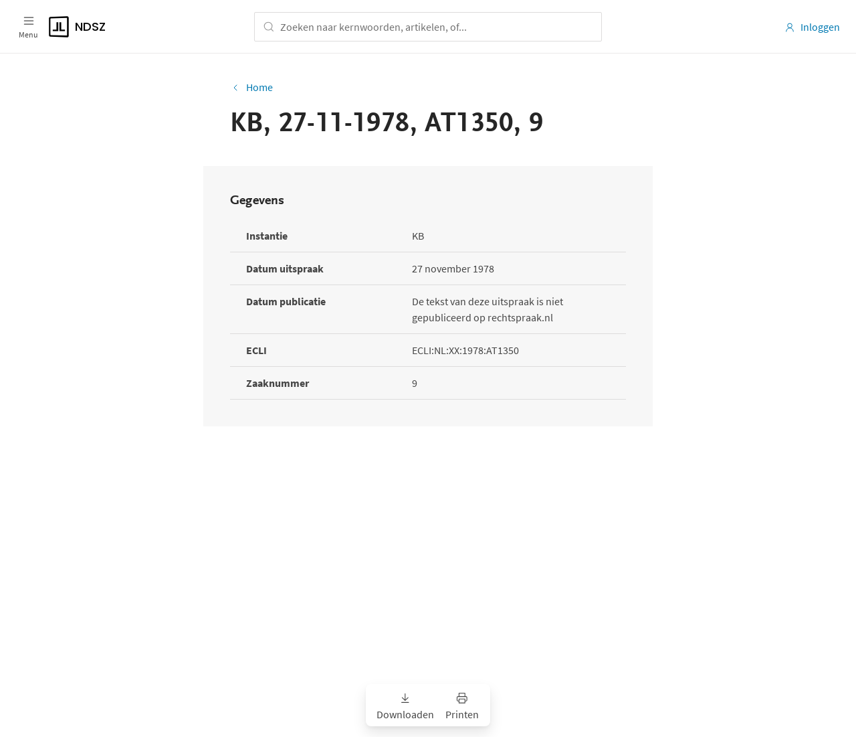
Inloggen (812, 26)
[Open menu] (28, 26)
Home (251, 87)
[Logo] (129, 26)
